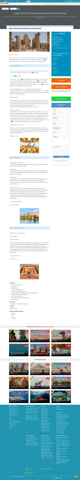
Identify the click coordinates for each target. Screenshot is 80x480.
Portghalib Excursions (46, 424)
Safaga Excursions (45, 426)
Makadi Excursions (45, 421)
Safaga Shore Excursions (31, 440)
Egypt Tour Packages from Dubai (63, 443)
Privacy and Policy (12, 423)
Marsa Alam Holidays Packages (47, 443)
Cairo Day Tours (45, 411)
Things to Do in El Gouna (36, 28)
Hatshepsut (18, 61)
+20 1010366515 (31, 472)
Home (45, 3)
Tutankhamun (35, 106)
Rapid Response (56, 146)
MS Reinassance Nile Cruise (62, 417)
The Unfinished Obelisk (15, 187)
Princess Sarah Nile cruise (62, 428)
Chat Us (76, 476)
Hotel (54, 132)
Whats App (28, 470)
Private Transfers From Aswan (32, 416)
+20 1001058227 (31, 468)
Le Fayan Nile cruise (61, 431)
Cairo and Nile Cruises (46, 437)
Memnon (16, 111)
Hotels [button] (76, 3)
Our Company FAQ (12, 425)
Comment (55, 136)
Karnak (41, 59)
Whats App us (61, 160)
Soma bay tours (45, 430)
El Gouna (36, 58)
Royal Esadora (60, 420)
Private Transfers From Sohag (32, 419)
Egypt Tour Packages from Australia (63, 441)
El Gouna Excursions (26, 28)
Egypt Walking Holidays (46, 449)
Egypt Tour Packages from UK (62, 440)
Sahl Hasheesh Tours (46, 427)
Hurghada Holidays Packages (47, 446)
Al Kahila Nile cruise (60, 432)
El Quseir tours (44, 415)
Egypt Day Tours (17, 28)
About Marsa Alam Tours (13, 420)
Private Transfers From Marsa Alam (33, 408)
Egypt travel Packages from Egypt (63, 460)
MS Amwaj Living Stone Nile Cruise (63, 423)
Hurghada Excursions (46, 418)
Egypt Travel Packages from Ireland (63, 459)
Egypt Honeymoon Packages (47, 452)
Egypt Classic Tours (45, 440)
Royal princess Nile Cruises (62, 414)
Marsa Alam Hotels (60, 409)
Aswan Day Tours (45, 409)
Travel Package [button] (72, 3)
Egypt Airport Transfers (14, 409)
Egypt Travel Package (14, 414)
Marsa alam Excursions (46, 423)
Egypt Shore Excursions (14, 411)
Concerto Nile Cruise (61, 429)
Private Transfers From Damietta (32, 418)
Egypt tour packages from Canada (63, 444)
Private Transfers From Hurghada (32, 411)
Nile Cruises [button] (66, 3)
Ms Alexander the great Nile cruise (63, 425)
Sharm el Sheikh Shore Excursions (33, 443)
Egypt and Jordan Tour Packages (48, 455)
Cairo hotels (59, 408)
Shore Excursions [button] (60, 3)
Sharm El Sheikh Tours (46, 429)
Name (54, 109)
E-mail (54, 123)
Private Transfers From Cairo (32, 409)
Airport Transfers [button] (54, 3)
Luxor (19, 58)
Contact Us (11, 426)
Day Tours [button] (48, 3)
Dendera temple (25, 59)
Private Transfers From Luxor (32, 415)
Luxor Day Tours (45, 420)
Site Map (10, 428)
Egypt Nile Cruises (13, 412)
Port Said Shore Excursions (31, 437)
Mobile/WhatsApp (56, 128)
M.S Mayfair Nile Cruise (61, 426)
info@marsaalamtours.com (47, 468)
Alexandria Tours (45, 408)
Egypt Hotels (12, 415)
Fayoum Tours (44, 417)
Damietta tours (44, 412)
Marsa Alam (12, 71)
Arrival (54, 113)
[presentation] (61, 153)
